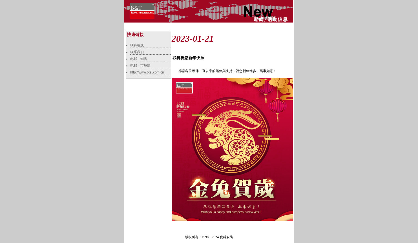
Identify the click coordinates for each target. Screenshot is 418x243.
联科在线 (137, 45)
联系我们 (137, 52)
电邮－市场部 (140, 66)
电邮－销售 (138, 59)
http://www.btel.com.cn (147, 72)
